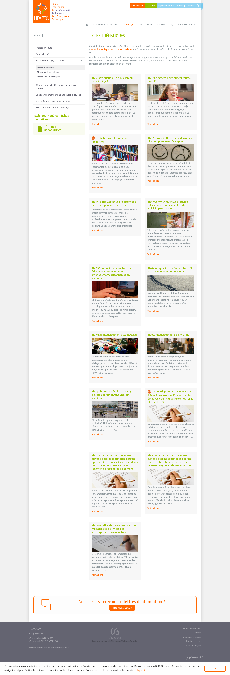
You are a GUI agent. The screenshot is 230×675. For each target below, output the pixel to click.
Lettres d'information (191, 628)
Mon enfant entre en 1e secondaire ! (53, 101)
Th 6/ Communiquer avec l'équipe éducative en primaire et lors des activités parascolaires (167, 205)
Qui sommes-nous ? (192, 636)
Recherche (198, 5)
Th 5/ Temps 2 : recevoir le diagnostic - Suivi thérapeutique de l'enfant (115, 203)
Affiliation (150, 5)
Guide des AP (137, 5)
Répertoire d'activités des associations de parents (57, 87)
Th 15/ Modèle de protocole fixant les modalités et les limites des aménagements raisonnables (114, 529)
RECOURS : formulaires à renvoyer (53, 107)
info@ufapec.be (36, 633)
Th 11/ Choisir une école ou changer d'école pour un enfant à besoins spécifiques (112, 395)
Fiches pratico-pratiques (48, 72)
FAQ (171, 24)
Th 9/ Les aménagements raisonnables (114, 335)
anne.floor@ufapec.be (102, 49)
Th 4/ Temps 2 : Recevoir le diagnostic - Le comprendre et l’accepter (170, 139)
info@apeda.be (124, 49)
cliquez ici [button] (141, 670)
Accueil (87, 25)
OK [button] (215, 668)
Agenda (161, 24)
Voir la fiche (97, 124)
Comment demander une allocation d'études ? (59, 94)
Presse (180, 5)
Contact (190, 5)
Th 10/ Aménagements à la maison (168, 335)
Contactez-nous (193, 641)
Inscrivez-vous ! (122, 607)
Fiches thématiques (46, 67)
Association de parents (105, 24)
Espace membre (166, 5)
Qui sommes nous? (187, 24)
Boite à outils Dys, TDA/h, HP (59, 60)
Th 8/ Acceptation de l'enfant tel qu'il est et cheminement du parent (169, 270)
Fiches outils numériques (48, 76)
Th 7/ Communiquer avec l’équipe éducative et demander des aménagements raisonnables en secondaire (112, 273)
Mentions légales (193, 645)
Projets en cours (44, 47)
